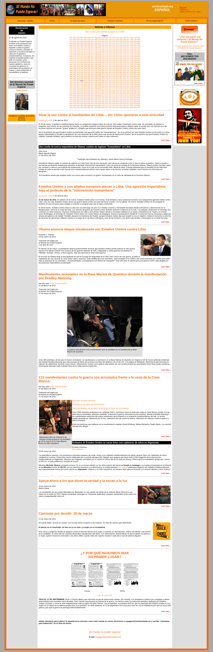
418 (131, 79)
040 (138, 40)
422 (74, 81)
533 (113, 91)
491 (106, 87)
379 (135, 75)
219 (135, 58)
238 (131, 60)
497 (127, 87)
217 (127, 58)
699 (135, 107)
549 (99, 93)
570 (103, 95)
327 (92, 70)
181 (71, 56)
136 (124, 50)
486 (88, 87)
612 (110, 99)
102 (74, 48)
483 (78, 87)
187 (92, 56)
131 (106, 50)
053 (113, 42)
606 (88, 99)
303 (78, 68)
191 (106, 56)
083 (78, 46)
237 (127, 60)
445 (85, 83)
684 (81, 107)
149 (99, 52)
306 (88, 68)
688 (95, 107)
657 (127, 103)
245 (85, 62)
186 (88, 56)
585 (85, 97)
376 (124, 75)
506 (88, 89)
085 (85, 46)
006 (88, 38)
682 (74, 107)
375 (120, 75)
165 (85, 54)
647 (92, 103)
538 (131, 91)
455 (120, 83)
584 (81, 97)
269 (99, 64)
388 (95, 77)
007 (92, 38)
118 (131, 48)
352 (110, 73)
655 (120, 103)
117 (127, 48)
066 (88, 44)
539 (135, 91)
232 (110, 60)
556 (124, 93)
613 (113, 99)
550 (103, 93)
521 (71, 91)
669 (99, 105)
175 (120, 54)
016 (124, 38)
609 (99, 99)
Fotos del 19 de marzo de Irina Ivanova (88, 404)
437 (127, 81)
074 (117, 44)
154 (117, 52)
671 (106, 105)
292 (110, 66)
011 (106, 38)
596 (124, 97)
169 (99, 54)
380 (138, 75)
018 (131, 38)
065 (85, 44)
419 (135, 79)
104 (81, 48)
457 (127, 83)
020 (138, 38)
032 (110, 40)
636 (124, 101)
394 (117, 77)
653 (113, 103)
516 (124, 89)
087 (92, 46)
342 (74, 73)
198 (131, 56)
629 (99, 101)
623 (78, 101)
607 (92, 99)
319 (135, 68)
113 (113, 48)
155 (120, 52)
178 (131, 54)
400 (138, 77)
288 (95, 66)
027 (92, 40)
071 (106, 44)
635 (120, 101)
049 (99, 42)
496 (124, 87)
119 (135, 48)
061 (71, 44)
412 (110, 79)
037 (127, 40)
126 (88, 50)
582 (74, 97)
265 (85, 64)
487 (92, 87)
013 (113, 38)
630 (103, 101)
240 (138, 60)
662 (74, 105)
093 (113, 46)
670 (103, 105)
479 (135, 85)
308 (95, 68)
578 (131, 95)
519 (135, 89)
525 (85, 91)
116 (124, 48)
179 (135, 54)
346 (88, 73)
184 (81, 56)
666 (88, 105)
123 (78, 50)
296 (124, 66)
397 (127, 77)
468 (95, 85)
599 (135, 97)
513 (113, 89)
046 (88, 42)
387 (92, 77)
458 (131, 83)
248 (95, 62)
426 (88, 81)
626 (88, 101)
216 (124, 58)
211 (106, 58)
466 (88, 85)
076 (124, 44)
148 (95, 52)
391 (106, 77)
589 (99, 97)
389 (99, 77)
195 (120, 56)
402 (74, 79)
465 (85, 85)
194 (117, 56)
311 (106, 68)
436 (124, 81)
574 (117, 95)
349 (99, 73)
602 (74, 99)
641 (71, 103)
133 (113, 50)
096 (124, 46)
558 (131, 93)
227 (92, 60)
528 (95, 91)
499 (135, 87)
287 (92, 66)
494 (117, 87)
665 (85, 105)
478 (131, 85)
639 (135, 101)
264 (81, 64)
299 (135, 66)
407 (92, 79)
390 (103, 77)
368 (95, 75)
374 (117, 75)
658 (131, 103)
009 (99, 38)
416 (124, 79)
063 (78, 44)
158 (131, 52)
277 (127, 64)
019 (135, 38)
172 (110, 54)
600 (138, 97)
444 (81, 83)
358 (131, 73)
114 (117, 48)
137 (127, 50)
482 (74, 87)
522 (74, 91)
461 (71, 85)
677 (127, 105)
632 (110, 101)
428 (95, 81)
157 (127, 52)
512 (110, 89)
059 (135, 42)
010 (103, 38)
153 (113, 52)
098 (131, 46)
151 (106, 52)
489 (99, 87)
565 (85, 95)
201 (71, 58)
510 (103, 89)
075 (120, 44)
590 (103, 97)
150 (103, 52)
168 (95, 54)
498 (131, 87)
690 (103, 107)
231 (106, 60)
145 (85, 52)
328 (95, 70)
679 (135, 105)
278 (131, 64)
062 (74, 44)
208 (95, 58)
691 (106, 107)
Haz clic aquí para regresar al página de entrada (104, 32)
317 (127, 68)
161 (71, 54)
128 (95, 50)
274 (117, 64)
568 (95, 95)
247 (92, 62)
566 (88, 95)
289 (99, 66)
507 (92, 89)
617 (127, 99)
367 (92, 75)
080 (138, 44)
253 (113, 62)
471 (106, 85)
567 (92, 95)
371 (106, 75)
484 (81, 87)
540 (138, 91)
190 (103, 56)
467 (92, 85)
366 (88, 75)
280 (138, 64)
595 (120, 97)
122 (74, 50)
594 (117, 97)
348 (95, 73)
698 (131, 107)
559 (135, 93)
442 (74, 83)
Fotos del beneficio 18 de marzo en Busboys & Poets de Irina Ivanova (100, 408)
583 (78, 97)
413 (113, 79)
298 (131, 66)
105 (85, 48)
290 (103, 66)
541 (71, 93)
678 (131, 105)
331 (106, 70)
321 (71, 70)
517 (127, 89)
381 (71, 77)
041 (71, 42)
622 (74, 101)
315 (120, 68)
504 (81, 89)
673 (113, 105)
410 (103, 79)
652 (110, 103)
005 (85, 38)
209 (99, 58)
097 (127, 46)
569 (99, 95)
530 (103, 91)
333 (113, 70)
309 (99, 68)
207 (92, 58)
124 (81, 50)
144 (81, 52)
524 (81, 91)
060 (138, 42)
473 (113, 85)
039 (135, 40)
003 (78, 38)
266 (88, 64)
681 (71, 107)
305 (85, 68)
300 (138, 66)
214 (117, 58)
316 (124, 68)
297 (127, 66)
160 (138, 52)
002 (74, 38)
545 (85, 93)
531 (106, 91)
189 (99, 56)
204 (81, 58)
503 (78, 89)
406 (88, 79)
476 (124, 85)
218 (131, 58)
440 (138, 81)
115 (120, 48)
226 (88, 60)
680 (138, 105)
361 (71, 75)
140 (138, 50)
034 (117, 40)
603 (78, 99)
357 (127, 73)
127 (92, 50)
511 (106, 89)
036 (124, 40)
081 (71, 46)
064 (81, 44)
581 (71, 97)
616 (124, 99)
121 (71, 50)
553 (113, 93)
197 (127, 56)
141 (71, 52)
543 (78, 93)
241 (71, 62)
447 (92, 83)
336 (124, 70)
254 (117, 62)
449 (99, 83)
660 (138, 103)
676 (124, 105)
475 (120, 85)
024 (81, 40)
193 (113, 56)
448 (95, 83)
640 (138, 101)
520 (138, 89)
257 (127, 62)
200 (138, 56)
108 (95, 48)
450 (103, 83)
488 (95, 87)
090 (103, 46)
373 (113, 75)
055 (120, 42)
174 (117, 54)
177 (127, 54)
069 (99, 44)
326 (88, 70)
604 (81, 99)
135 (120, 50)
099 (135, 46)
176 (124, 54)
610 (103, 99)
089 (99, 46)
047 (92, 42)
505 (85, 89)
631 (106, 101)
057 (127, 42)
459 (135, 83)
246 (88, 62)
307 (92, 68)
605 (85, 99)
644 (81, 103)
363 (78, 75)
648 (95, 103)
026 (88, 40)
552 (110, 93)
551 (106, 93)
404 (81, 79)
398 (131, 77)
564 (81, 95)
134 (117, 50)
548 (95, 93)
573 (113, 95)
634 (117, 101)
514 (117, 89)
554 (117, 93)
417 (127, 79)
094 (117, 46)
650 (103, 103)
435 (120, 81)
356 (124, 73)
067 (92, 44)
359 (135, 73)
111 (106, 48)
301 (71, 68)
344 (81, 73)
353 (113, 73)
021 (71, 40)
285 (85, 66)
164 (81, 54)
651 (106, 103)
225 (85, 60)
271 (106, 64)
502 (74, 89)
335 (120, 70)
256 (124, 62)
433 (113, 81)
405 (85, 79)
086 (88, 46)
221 (71, 60)
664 (81, 105)
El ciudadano (77, 449)
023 (78, 40)
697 (127, 107)
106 (88, 48)
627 (92, 101)
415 (120, 79)
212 (110, 58)
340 (138, 70)
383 (78, 77)
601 (71, 99)
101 (71, 48)
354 (117, 73)
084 (81, 46)
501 (71, 89)
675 (120, 105)
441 (71, 83)
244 (81, 62)
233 (113, 60)
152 (110, 52)
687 (92, 107)
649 (99, 103)
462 (74, 85)
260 (138, 62)
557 (127, 93)
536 (124, 91)
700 (138, 107)
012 (110, 38)
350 (103, 73)
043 (78, 42)
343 (78, 73)
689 (99, 107)
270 (103, 64)
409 (99, 79)
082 (74, 46)
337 (127, 70)
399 (135, 77)
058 (131, 42)
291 (106, 66)
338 (131, 70)
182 (74, 56)
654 (117, 103)
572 (110, 95)
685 (85, 107)
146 (88, 52)
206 (88, 58)
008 (95, 38)
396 (124, 77)
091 (106, 46)
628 (95, 101)
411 (106, 79)
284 (81, 66)
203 (78, 58)
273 (113, 64)
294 (117, 66)
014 (117, 38)
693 (113, 107)
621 (71, 101)
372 (110, 75)
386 (88, 77)
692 (110, 107)
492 (110, 87)
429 (99, 81)
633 (113, 101)
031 (106, 40)
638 (131, 101)
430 (103, 81)
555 (120, 93)
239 (135, 60)
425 (85, 81)
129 (99, 50)
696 (124, 107)
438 (131, 81)
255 (120, 62)
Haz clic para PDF (105, 595)
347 (92, 73)
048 (95, 42)
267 (92, 64)
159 (135, 52)
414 (117, 79)
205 (85, 58)
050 (103, 42)
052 (110, 42)
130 (103, 50)
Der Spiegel (123, 467)
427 (92, 81)
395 (120, 77)
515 (120, 89)
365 (85, 75)
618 (131, 99)
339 (135, 70)
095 (120, 46)
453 (113, 83)
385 (85, 77)
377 (127, 75)
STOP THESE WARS (58, 283)
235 (120, 60)
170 (103, 54)
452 (110, 83)
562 (74, 95)
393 (113, 77)
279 (135, 64)
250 (103, 62)
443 (78, 83)
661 (71, 105)
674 (117, 105)
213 (113, 58)
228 (95, 60)
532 (110, 91)
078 (131, 44)
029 (99, 40)
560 (138, 93)
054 (117, 42)
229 (99, 60)
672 (110, 105)
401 (71, 79)
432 (110, 81)
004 (81, 38)
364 (81, 75)
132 (110, 50)
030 (103, 40)
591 (106, 97)
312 (110, 68)
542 (74, 93)
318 (131, 68)
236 (124, 60)
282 (74, 66)
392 (110, 77)
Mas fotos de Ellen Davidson (83, 401)
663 (78, 105)
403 (78, 79)
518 (131, 89)
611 (106, 99)
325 (85, 70)
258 (131, 62)
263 (78, 64)
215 (120, 58)
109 (99, 48)
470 (103, 85)
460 (138, 83)
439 (135, 81)
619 (135, 99)
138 (131, 50)
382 (74, 77)
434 (117, 81)
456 (124, 83)
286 (88, 66)
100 (138, 46)
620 (138, 99)
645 (85, 103)
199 (135, 56)
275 (120, 64)
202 (74, 58)
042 (74, 42)
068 (95, 44)
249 (99, 62)
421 (71, 81)
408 (95, 79)
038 (131, 40)
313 (113, 68)
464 (81, 85)
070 (103, 44)
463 (78, 85)
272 (110, 64)
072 (110, 44)
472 (110, 85)
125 (85, 50)
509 (99, 89)
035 (120, 40)
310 (103, 68)
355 (120, 73)
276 (124, 64)
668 (95, 105)
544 (81, 93)
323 (78, 70)
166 (88, 54)
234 (117, 60)
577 (127, 95)
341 (71, 73)
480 (138, 85)
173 (113, 54)
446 (88, 83)
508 (95, 89)
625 (85, 101)
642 (74, 103)
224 (81, 60)
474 (117, 85)
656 (124, 103)
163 (78, 54)
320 (138, 68)
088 (95, 46)
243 (78, 62)
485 (85, 87)
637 (127, 101)
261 (71, 64)
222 (74, 60)
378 (131, 75)
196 (124, 56)
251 (106, 62)
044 (81, 42)
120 (138, 48)
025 (85, 40)
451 (106, 83)
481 (71, 87)
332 (110, 70)
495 (120, 87)
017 (127, 38)
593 (113, 97)
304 (81, 68)
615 (120, 99)
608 (95, 99)
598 (131, 97)
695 (120, 107)
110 (103, 48)
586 (88, 97)
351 (106, 73)
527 (92, 91)
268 (95, 64)
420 (138, 79)
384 (81, 77)
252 (110, 62)
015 (120, 38)
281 (71, 66)
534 (117, 91)
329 (99, 70)
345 (85, 73)
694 (117, 107)
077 (127, 44)
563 (78, 95)
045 (85, 42)
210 (103, 58)
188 (95, 56)
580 (138, 95)
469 (99, 85)
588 (95, 97)
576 (124, 95)
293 (113, 66)
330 (103, 70)
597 (127, 97)
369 (99, 75)
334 (117, 70)
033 (113, 40)
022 (74, 40)
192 (110, 56)
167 (92, 54)
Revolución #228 (45, 120)
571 (106, 95)
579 (135, 95)
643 (78, 103)
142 (74, 52)
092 (110, 46)
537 (127, 91)
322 (74, 70)
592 (110, 97)
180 (138, 54)
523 (78, 91)
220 (138, 58)
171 (106, 54)
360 (138, 73)
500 (138, 87)
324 (81, 70)
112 (110, 48)
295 (120, 66)
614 (117, 99)
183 (78, 56)
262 (74, 64)
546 (88, 93)
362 (74, 75)
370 (103, 75)
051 (106, 42)
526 (88, 91)
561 (71, 95)
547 (92, 93)
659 (135, 103)
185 (85, 56)
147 (92, 52)
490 (103, 87)
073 (113, 44)
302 (74, 68)
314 (117, 68)
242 (74, 62)
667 (92, 105)
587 (92, 97)
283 (78, 66)
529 (99, 91)
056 (124, 42)
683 (78, 107)
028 (95, 40)
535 (120, 91)
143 (78, 52)
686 (88, 107)
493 (113, 87)
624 (81, 101)
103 (78, 48)
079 (135, 44)
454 (117, 83)
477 (127, 85)
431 (106, 81)
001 (71, 38)
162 (74, 54)
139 (135, 50)
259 (135, 62)
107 (92, 48)
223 (78, 60)
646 (88, 103)
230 (103, 60)
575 (120, 95)
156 (124, 52)
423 (78, 81)
